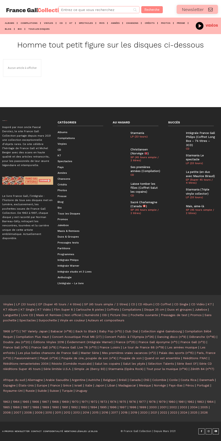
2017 (114, 412)
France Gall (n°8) (43, 347)
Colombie (159, 380)
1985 (6, 407)
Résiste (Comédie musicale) (71, 363)
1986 (16, 407)
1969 (65, 401)
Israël (78, 385)
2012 (67, 412)
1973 (103, 401)
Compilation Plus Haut (32, 337)
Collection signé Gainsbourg (161, 331)
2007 (17, 412)
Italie (88, 385)
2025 (193, 412)
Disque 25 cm (154, 309)
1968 (55, 401)
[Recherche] (152, 9)
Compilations (131, 309)
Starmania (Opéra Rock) (125, 369)
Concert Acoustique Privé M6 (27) (77, 337)
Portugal (203, 385)
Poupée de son (130, 358)
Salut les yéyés (134, 363)
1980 (172, 401)
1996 (113, 407)
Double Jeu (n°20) (16, 342)
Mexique (145, 385)
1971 (85, 401)
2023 (173, 412)
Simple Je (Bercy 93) (89, 369)
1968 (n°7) (11, 331)
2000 (153, 407)
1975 (122, 401)
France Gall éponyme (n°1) (158, 342)
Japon (99, 385)
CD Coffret (163, 304)
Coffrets (113, 309)
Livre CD (27, 315)
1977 (142, 401)
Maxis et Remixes (49, 315)
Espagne (9, 385)
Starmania (137, 133)
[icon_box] (207, 25)
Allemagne (35, 380)
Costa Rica (188, 380)
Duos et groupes (179, 309)
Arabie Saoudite (57, 380)
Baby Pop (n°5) (110, 331)
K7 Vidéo (44, 309)
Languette (10, 315)
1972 (94, 401)
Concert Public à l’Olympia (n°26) (129, 337)
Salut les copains (107, 363)
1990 (55, 407)
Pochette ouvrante (144, 315)
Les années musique (182, 347)
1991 (65, 407)
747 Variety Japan (34, 331)
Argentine (78, 380)
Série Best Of (186, 363)
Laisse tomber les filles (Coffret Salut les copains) (144, 187)
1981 (181, 401)
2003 (183, 407)
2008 (28, 412)
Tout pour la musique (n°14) (167, 369)
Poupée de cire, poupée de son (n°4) (88, 358)
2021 (153, 412)
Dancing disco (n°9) (171, 337)
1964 (16, 401)
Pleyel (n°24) (49, 358)
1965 (25, 401)
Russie (30, 390)
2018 (124, 412)
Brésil (123, 380)
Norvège (160, 385)
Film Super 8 (63, 309)
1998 (132, 407)
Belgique (109, 380)
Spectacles (27, 320)
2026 (204, 412)
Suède (42, 390)
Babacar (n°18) (61, 331)
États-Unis (26, 385)
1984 (210, 401)
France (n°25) (126, 342)
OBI (104, 315)
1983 (200, 401)
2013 (76, 412)
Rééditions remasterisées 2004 (26, 363)
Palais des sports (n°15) (176, 353)
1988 (35, 407)
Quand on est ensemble (162, 358)
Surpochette (48, 320)
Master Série (90, 353)
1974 (113, 401)
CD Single (181, 304)
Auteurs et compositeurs (106, 320)
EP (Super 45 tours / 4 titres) (199, 181)
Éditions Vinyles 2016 (48, 342)
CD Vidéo (198, 304)
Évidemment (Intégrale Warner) (90, 342)
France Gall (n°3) (192, 342)
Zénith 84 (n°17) (202, 369)
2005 (204, 407)
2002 (173, 407)
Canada (135, 380)
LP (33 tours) (139, 136)
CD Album (145, 304)
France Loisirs (110, 347)
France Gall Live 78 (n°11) (78, 347)
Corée (173, 380)
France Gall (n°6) (15, 347)
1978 (152, 401)
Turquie (67, 390)
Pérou (189, 385)
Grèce (67, 385)
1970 (75, 401)
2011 (58, 412)
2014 (86, 412)
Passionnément (25, 358)
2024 (183, 412)
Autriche (94, 380)
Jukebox (201, 309)
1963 (6, 401)
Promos (196, 315)
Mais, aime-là (195, 206)
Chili (146, 380)
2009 (38, 412)
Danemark (206, 380)
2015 (95, 412)
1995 (103, 407)
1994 (93, 407)
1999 (142, 407)
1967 (45, 401)
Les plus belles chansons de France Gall (48, 353)
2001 (163, 407)
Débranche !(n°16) (202, 337)
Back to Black (85, 331)
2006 (7, 412)
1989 (45, 407)
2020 (144, 412)
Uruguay (81, 390)
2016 (104, 412)
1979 (162, 401)
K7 (210, 304)
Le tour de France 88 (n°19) (143, 347)
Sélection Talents (161, 363)
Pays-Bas (176, 385)
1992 (74, 407)
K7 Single (27, 309)
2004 (193, 407)
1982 (190, 401)
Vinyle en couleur (72, 320)
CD (132, 174)
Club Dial (131, 331)
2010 (48, 412)
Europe (42, 385)
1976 (132, 401)
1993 (84, 407)
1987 (26, 407)
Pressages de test (174, 315)
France (55, 385)
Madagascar (127, 385)
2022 (163, 412)
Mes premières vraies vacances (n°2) (129, 353)
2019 (133, 412)
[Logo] (27, 10)
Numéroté (91, 315)
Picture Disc (119, 315)
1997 (123, 407)
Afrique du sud (14, 380)
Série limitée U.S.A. (57, 369)
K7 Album (10, 309)
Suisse (54, 390)
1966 (35, 401)
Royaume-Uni (13, 390)
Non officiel (73, 315)
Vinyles (8, 304)
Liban (111, 385)
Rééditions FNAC (195, 358)
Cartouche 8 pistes (90, 309)
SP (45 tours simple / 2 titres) (144, 159)
